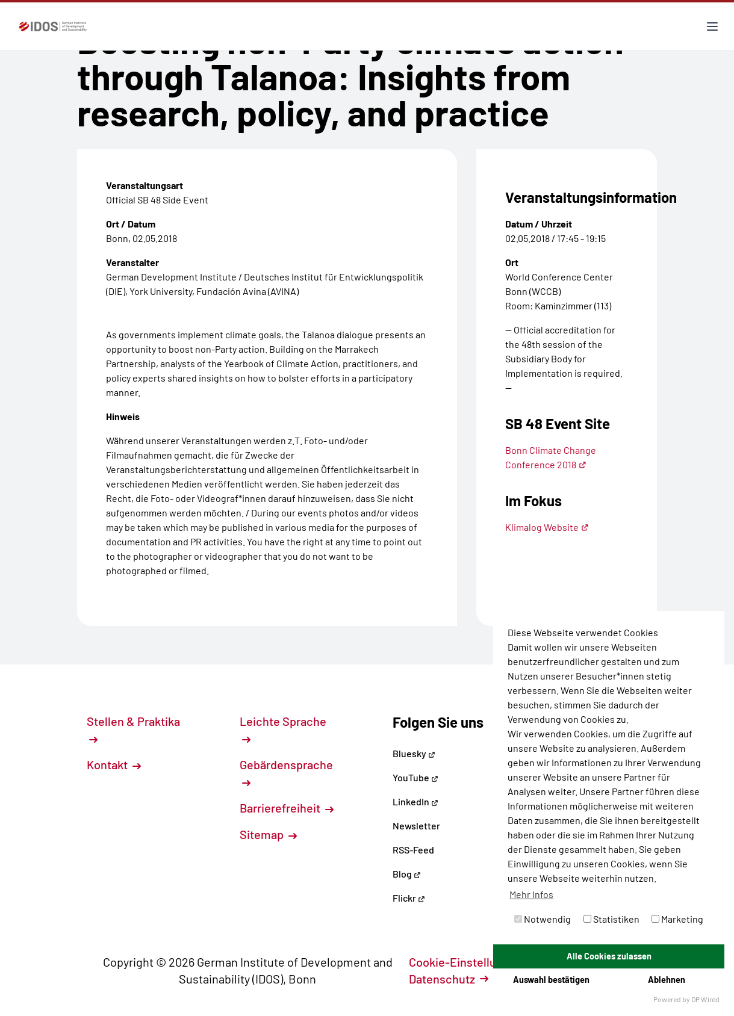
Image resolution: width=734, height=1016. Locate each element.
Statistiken (611, 919)
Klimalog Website (547, 527)
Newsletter (416, 825)
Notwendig (542, 919)
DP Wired (705, 999)
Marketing (677, 919)
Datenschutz (448, 978)
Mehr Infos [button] (531, 894)
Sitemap (268, 834)
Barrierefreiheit (287, 808)
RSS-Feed (413, 849)
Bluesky (414, 753)
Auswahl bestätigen (551, 979)
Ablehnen (666, 979)
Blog (407, 873)
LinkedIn (415, 801)
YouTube (415, 777)
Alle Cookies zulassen (609, 956)
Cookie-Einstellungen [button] (472, 962)
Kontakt (114, 764)
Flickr (409, 897)
